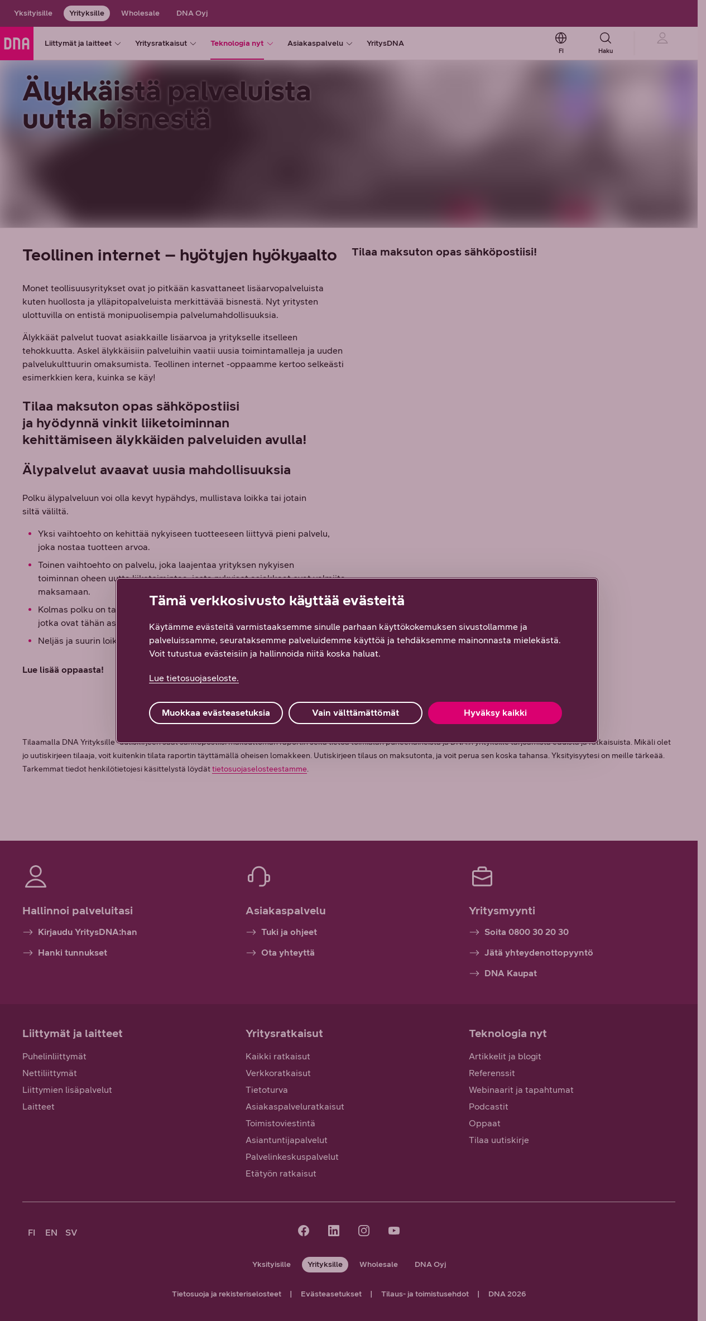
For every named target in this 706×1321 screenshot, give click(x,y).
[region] (357, 660)
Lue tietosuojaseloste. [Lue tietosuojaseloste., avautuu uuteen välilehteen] (194, 678)
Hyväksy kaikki (495, 712)
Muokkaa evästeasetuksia (216, 712)
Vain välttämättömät (355, 712)
